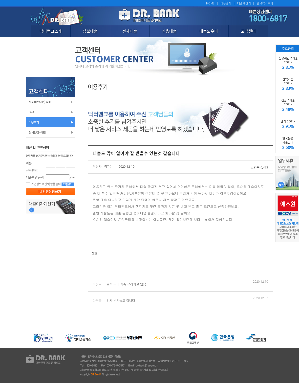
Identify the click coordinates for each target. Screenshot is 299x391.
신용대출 (169, 31)
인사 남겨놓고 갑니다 (121, 300)
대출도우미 (208, 31)
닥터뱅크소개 (51, 31)
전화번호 (32, 170)
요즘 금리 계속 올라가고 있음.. (127, 284)
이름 (29, 163)
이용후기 (50, 122)
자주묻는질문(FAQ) (50, 102)
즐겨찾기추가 (265, 3)
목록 (95, 253)
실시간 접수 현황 (50, 132)
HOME (210, 3)
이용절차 (225, 3)
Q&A (50, 112)
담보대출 (90, 31)
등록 (50, 192)
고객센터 (248, 31)
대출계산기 (244, 3)
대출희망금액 (35, 177)
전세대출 (129, 31)
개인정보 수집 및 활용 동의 (43, 184)
